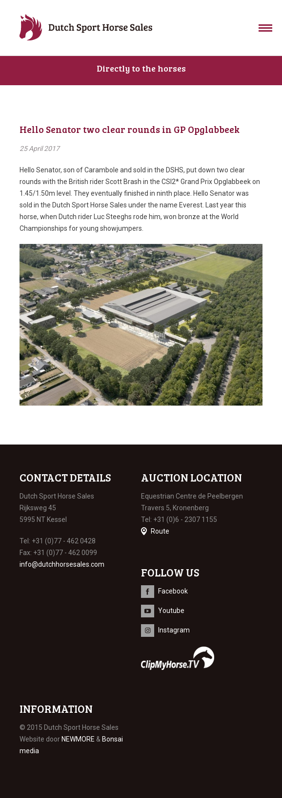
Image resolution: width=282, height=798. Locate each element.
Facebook (173, 591)
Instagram (174, 630)
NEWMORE (78, 739)
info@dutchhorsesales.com (62, 564)
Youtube (171, 610)
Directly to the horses (141, 68)
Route (160, 531)
